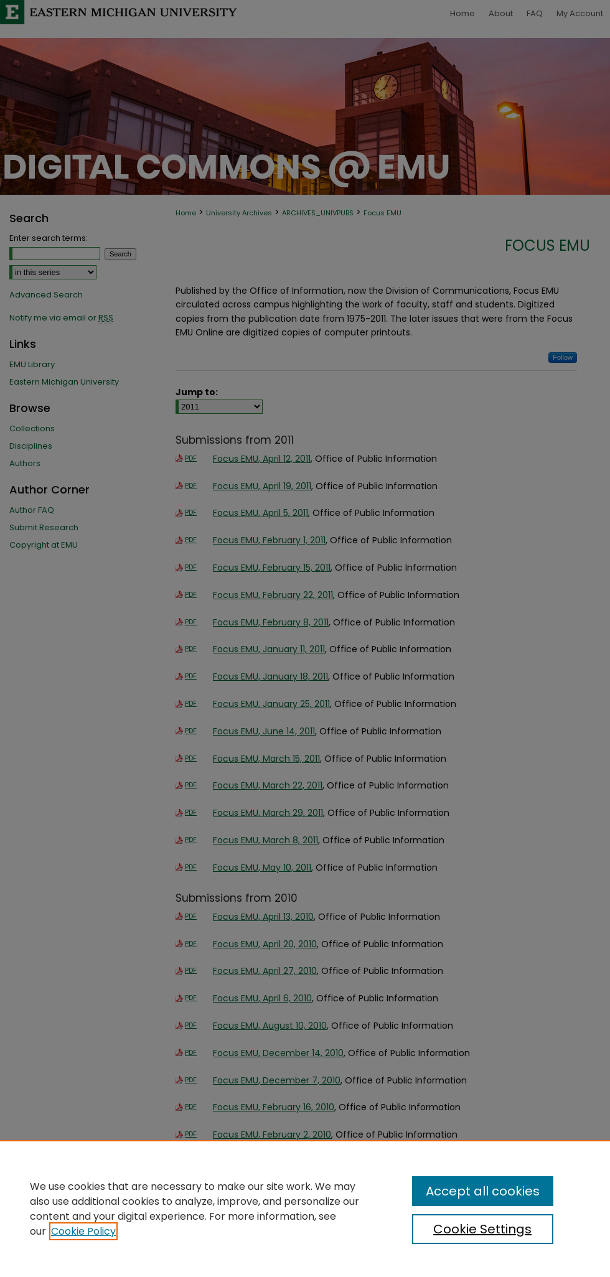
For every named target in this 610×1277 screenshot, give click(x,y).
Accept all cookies (483, 1191)
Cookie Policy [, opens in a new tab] (83, 1231)
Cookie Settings (482, 1229)
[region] (305, 1208)
